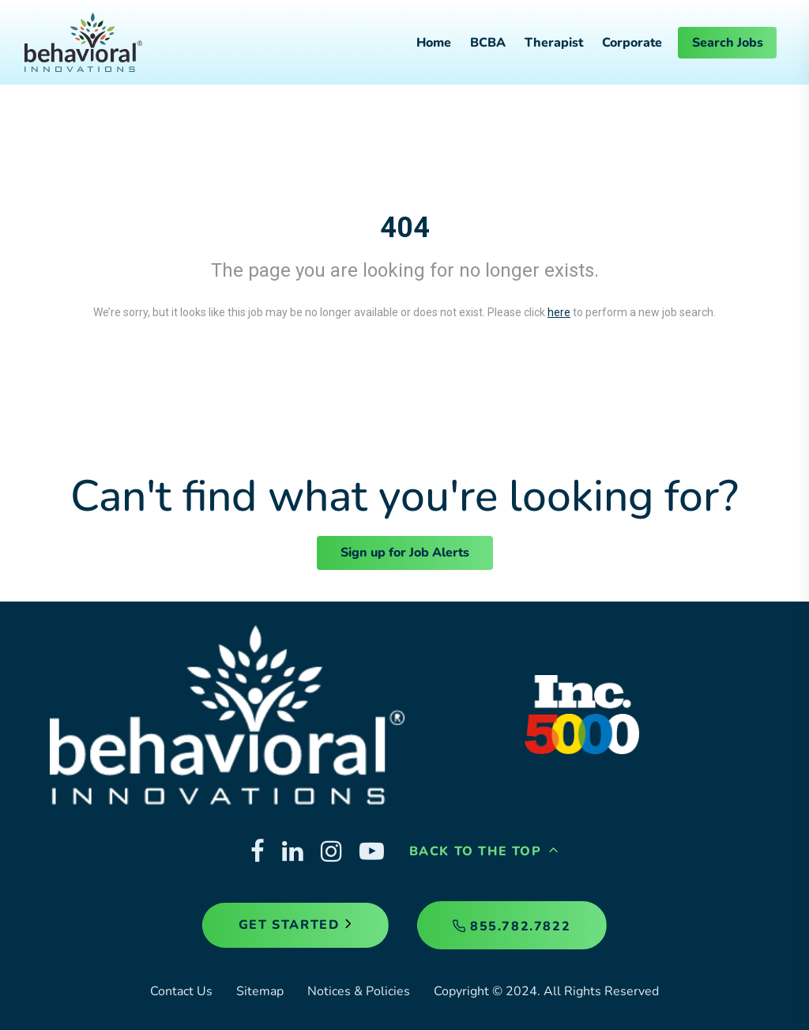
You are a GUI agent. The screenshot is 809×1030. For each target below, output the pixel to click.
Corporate (632, 42)
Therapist (554, 42)
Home (433, 42)
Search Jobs (727, 42)
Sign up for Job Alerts (405, 552)
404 (405, 227)
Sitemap (260, 991)
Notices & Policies (358, 991)
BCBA (488, 42)
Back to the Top (484, 851)
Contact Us (181, 991)
